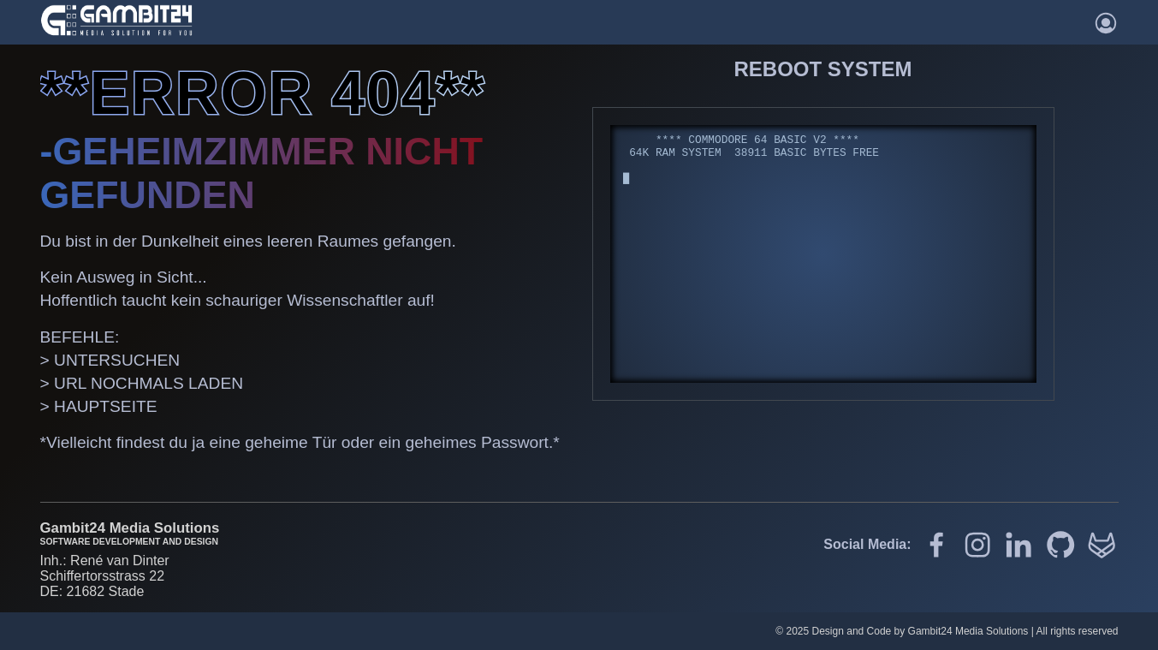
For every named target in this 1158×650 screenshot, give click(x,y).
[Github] (1060, 546)
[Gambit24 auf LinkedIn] (1018, 546)
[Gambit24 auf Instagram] (977, 546)
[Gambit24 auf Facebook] (936, 546)
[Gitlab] (1101, 546)
